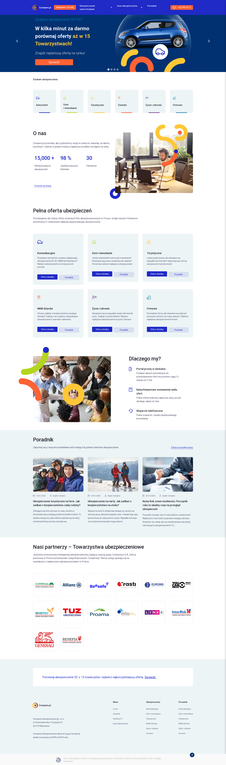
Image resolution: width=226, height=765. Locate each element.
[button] (17, 41)
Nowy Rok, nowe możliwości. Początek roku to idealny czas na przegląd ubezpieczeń (165, 503)
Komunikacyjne (46, 253)
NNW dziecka (45, 307)
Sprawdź (54, 62)
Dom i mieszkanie (102, 253)
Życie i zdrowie (101, 307)
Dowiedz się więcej (42, 186)
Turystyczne (154, 253)
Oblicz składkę (47, 277)
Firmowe (152, 307)
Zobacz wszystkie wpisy (182, 445)
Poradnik (69, 277)
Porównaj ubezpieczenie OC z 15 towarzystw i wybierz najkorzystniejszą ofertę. (99, 675)
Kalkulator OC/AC (66, 8)
